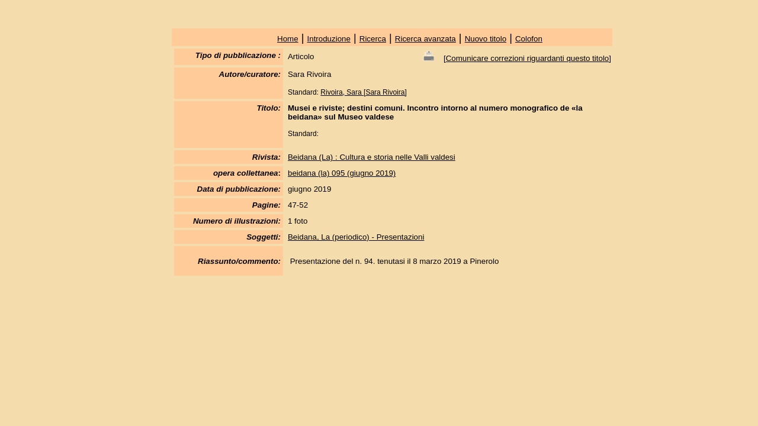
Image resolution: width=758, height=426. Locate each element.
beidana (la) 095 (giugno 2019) (342, 173)
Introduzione (329, 38)
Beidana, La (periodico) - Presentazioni (356, 237)
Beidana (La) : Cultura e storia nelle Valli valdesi (371, 157)
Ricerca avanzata (425, 38)
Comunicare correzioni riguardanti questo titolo (527, 58)
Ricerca (372, 38)
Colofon (528, 38)
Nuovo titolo (485, 38)
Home (287, 38)
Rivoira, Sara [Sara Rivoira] (363, 92)
